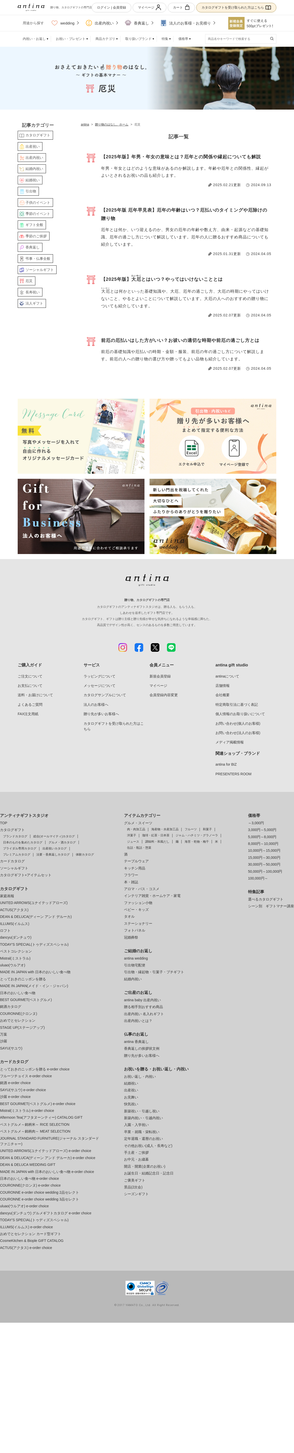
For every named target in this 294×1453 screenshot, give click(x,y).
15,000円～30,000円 (264, 858)
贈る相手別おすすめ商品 (143, 1007)
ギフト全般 (34, 225)
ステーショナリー (138, 923)
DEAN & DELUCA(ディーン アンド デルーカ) (36, 917)
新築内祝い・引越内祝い (143, 1118)
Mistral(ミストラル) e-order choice (27, 1111)
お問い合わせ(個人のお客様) (237, 723)
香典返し (137, 23)
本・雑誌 (131, 882)
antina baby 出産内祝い (142, 1000)
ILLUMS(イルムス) (14, 924)
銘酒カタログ (10, 1007)
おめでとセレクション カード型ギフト (30, 1234)
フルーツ (191, 829)
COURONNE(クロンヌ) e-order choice (30, 1185)
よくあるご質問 (30, 705)
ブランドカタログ (15, 836)
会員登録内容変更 (164, 695)
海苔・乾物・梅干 (197, 841)
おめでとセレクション (17, 1020)
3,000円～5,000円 (262, 830)
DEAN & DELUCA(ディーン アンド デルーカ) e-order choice (47, 1158)
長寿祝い (33, 292)
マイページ (149, 7)
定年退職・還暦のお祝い (143, 1139)
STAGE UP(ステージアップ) (22, 1027)
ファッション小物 (138, 903)
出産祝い (33, 146)
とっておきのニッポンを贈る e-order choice (34, 1069)
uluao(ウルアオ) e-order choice (24, 1206)
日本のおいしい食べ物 (17, 993)
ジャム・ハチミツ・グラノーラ (197, 835)
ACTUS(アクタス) (14, 910)
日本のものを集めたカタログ (22, 842)
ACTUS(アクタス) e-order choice (26, 1248)
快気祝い (131, 1104)
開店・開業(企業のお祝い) (144, 1166)
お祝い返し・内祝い (140, 1076)
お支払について (30, 686)
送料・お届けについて (35, 695)
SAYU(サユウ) (11, 1048)
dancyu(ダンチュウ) (15, 937)
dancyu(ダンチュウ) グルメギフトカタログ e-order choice (45, 1213)
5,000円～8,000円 (262, 837)
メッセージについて (99, 686)
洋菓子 (131, 835)
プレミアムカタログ (16, 854)
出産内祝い (100, 23)
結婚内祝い (34, 169)
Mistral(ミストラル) (15, 958)
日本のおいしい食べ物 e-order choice (29, 1178)
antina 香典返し (136, 1042)
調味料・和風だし (157, 841)
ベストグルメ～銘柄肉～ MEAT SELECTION (35, 1131)
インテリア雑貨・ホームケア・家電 (152, 896)
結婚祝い (33, 180)
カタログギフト (38, 135)
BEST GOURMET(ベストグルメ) (26, 1000)
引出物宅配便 (134, 965)
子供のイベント (38, 203)
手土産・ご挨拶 (136, 1152)
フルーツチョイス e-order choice (26, 1076)
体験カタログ (85, 854)
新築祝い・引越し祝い (141, 1111)
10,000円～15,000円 (264, 850)
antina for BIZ (226, 764)
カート (181, 7)
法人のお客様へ (96, 705)
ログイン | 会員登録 (111, 7)
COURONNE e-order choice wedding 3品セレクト (39, 1199)
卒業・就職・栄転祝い (141, 1132)
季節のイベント (38, 214)
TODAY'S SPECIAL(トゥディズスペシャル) (34, 944)
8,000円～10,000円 (263, 844)
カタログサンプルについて (105, 695)
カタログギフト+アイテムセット (26, 875)
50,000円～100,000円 (265, 871)
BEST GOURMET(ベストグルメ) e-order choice (37, 1104)
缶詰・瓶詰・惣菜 (139, 847)
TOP (3, 823)
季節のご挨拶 (36, 236)
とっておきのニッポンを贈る (23, 979)
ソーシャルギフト (40, 270)
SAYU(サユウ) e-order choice (23, 1090)
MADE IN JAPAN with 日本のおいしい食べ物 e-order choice (47, 1172)
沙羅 (3, 1041)
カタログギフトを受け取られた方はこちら (236, 7)
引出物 (31, 191)
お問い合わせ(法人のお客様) (237, 733)
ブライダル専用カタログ (19, 848)
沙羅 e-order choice (15, 1097)
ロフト (5, 931)
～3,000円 (256, 823)
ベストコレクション (16, 951)
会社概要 (222, 695)
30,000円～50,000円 (264, 864)
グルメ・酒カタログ (62, 842)
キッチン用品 (134, 868)
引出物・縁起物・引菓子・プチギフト (154, 972)
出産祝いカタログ (54, 848)
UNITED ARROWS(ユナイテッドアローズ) (34, 903)
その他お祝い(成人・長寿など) (148, 1146)
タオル (129, 916)
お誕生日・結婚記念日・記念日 (149, 1173)
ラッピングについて (99, 676)
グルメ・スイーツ (138, 823)
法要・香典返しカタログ (53, 854)
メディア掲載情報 (229, 742)
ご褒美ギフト (134, 1180)
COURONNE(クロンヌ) (18, 1014)
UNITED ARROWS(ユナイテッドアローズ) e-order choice (45, 1151)
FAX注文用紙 (28, 714)
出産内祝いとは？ (138, 1021)
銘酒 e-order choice (15, 1083)
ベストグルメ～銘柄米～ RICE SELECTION (34, 1124)
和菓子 (207, 829)
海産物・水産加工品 (165, 829)
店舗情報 (222, 686)
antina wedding (136, 958)
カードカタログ (12, 861)
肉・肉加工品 (136, 829)
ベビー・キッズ (136, 910)
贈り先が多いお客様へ (101, 714)
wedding (63, 23)
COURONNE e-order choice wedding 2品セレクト (39, 1192)
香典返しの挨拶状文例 (141, 1048)
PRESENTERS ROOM (233, 774)
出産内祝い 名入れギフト (144, 1014)
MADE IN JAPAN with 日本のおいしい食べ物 (35, 972)
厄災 (29, 281)
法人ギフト (34, 303)
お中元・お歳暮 (136, 1159)
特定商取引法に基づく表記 (236, 705)
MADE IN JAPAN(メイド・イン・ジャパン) (34, 986)
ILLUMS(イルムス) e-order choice (26, 1227)
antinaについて (227, 676)
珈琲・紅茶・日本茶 (155, 835)
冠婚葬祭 (131, 937)
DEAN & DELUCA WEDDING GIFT (27, 1165)
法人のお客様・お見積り (185, 23)
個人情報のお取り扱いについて (240, 714)
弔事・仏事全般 (38, 259)
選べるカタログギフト (265, 899)
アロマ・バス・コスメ (141, 889)
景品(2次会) (133, 1187)
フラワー (131, 875)
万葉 (3, 1034)
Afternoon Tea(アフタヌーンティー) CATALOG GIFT (41, 1117)
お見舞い (131, 1097)
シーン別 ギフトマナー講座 (271, 906)
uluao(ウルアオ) (12, 965)
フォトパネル (134, 930)
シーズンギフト (136, 1194)
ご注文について (30, 676)
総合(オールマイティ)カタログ (54, 836)
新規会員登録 (160, 676)
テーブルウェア (136, 861)
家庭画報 (7, 896)
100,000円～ (258, 878)
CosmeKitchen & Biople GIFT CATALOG (31, 1241)
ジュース (133, 841)
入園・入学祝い (136, 1125)
